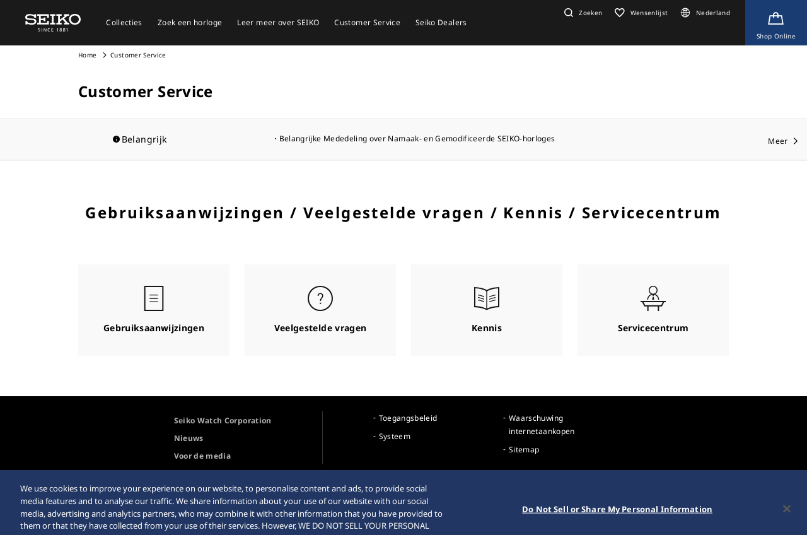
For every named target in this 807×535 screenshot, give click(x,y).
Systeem (394, 436)
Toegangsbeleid (408, 418)
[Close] (787, 515)
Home (87, 54)
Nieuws (189, 438)
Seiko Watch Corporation (223, 420)
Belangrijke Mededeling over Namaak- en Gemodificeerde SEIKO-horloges (417, 138)
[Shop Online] (776, 22)
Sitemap (524, 449)
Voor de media (202, 455)
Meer (777, 141)
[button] (581, 12)
